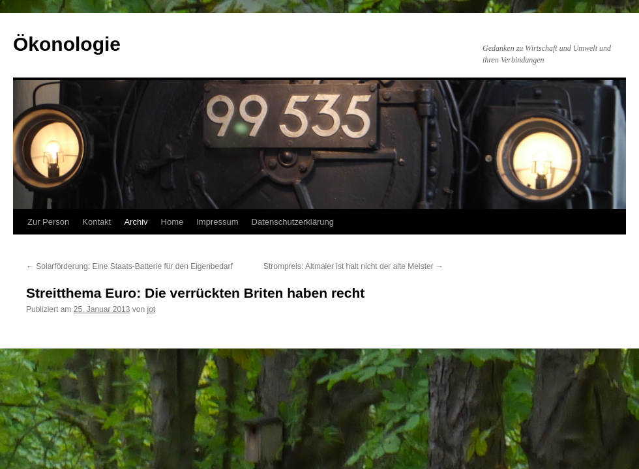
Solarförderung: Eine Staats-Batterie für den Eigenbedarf (129, 266)
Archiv (135, 222)
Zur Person (48, 222)
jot (151, 309)
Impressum (217, 222)
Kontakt (96, 222)
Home (172, 222)
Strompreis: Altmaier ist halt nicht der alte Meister (353, 266)
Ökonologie (67, 44)
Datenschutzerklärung (293, 222)
